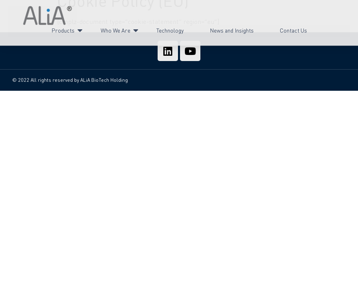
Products (63, 28)
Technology (170, 28)
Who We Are (116, 28)
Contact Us (293, 28)
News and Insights (232, 28)
